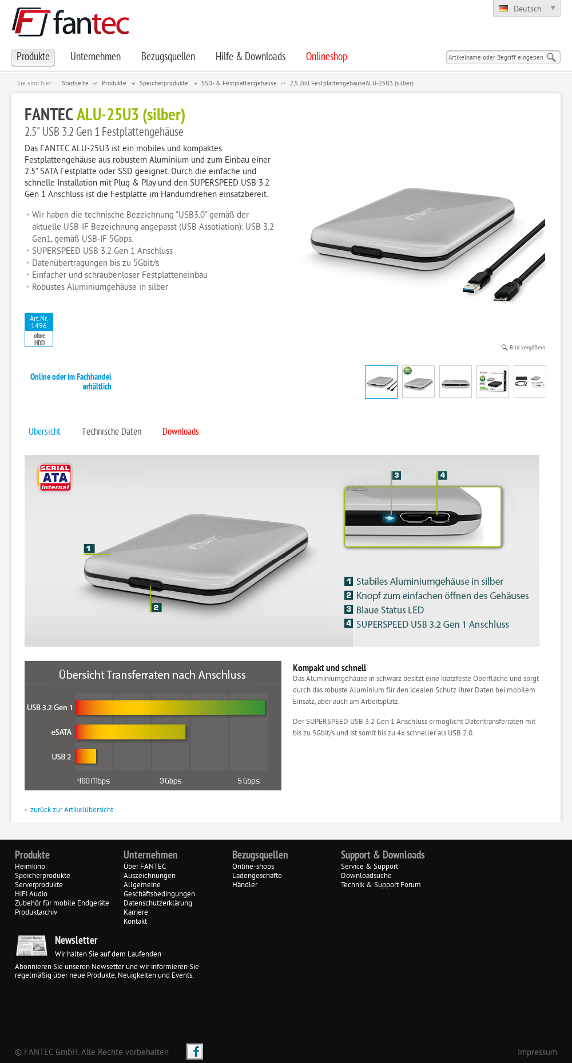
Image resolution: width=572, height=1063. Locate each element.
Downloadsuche (366, 876)
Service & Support (369, 867)
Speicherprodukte (164, 84)
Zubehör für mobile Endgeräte (62, 903)
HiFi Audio (31, 894)
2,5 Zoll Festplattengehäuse (328, 84)
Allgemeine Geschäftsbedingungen (159, 890)
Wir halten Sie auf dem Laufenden (108, 954)
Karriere (136, 913)
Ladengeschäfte (257, 876)
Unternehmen (151, 856)
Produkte (114, 84)
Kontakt (135, 922)
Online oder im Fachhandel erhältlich (71, 382)
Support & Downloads (383, 856)
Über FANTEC (145, 867)
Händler (244, 885)
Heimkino (30, 867)
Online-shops (253, 867)
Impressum (537, 1053)
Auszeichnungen (150, 876)
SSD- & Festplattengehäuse (239, 84)
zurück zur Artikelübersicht (69, 810)
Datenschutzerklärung (158, 903)
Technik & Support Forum (381, 885)
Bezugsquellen (260, 856)
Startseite (75, 84)
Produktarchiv (36, 913)
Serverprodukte (39, 885)
